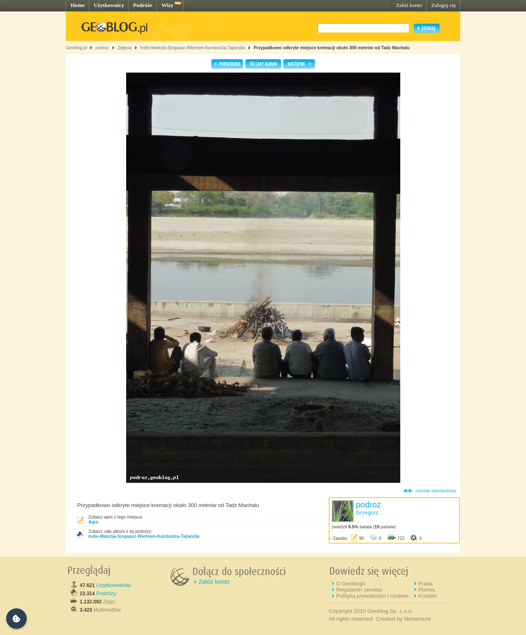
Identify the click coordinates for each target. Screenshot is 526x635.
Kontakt (427, 596)
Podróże (142, 5)
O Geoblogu (351, 583)
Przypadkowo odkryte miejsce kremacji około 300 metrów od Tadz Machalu (331, 47)
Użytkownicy (109, 5)
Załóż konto (409, 5)
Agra (93, 521)
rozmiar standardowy (435, 490)
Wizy (167, 5)
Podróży (106, 593)
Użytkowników (113, 585)
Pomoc (426, 590)
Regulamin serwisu (359, 590)
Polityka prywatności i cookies (372, 596)
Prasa (425, 583)
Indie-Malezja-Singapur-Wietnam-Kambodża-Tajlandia (192, 47)
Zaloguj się (443, 5)
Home (78, 5)
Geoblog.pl (76, 47)
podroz (102, 47)
